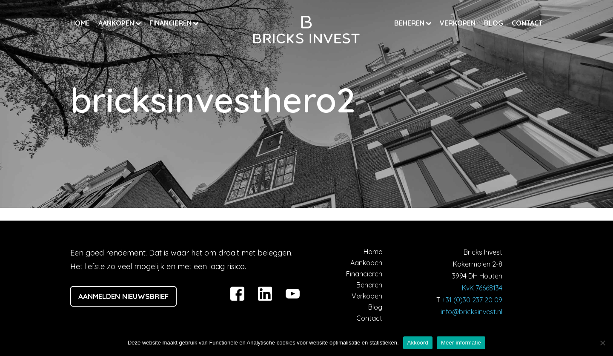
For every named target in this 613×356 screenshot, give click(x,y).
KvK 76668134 (482, 288)
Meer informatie (461, 342)
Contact (527, 23)
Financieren (171, 23)
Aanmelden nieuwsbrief (123, 296)
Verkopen (458, 23)
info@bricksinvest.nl (471, 311)
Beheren (410, 23)
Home (80, 23)
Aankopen (117, 23)
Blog (493, 23)
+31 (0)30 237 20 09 (472, 300)
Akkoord (417, 342)
